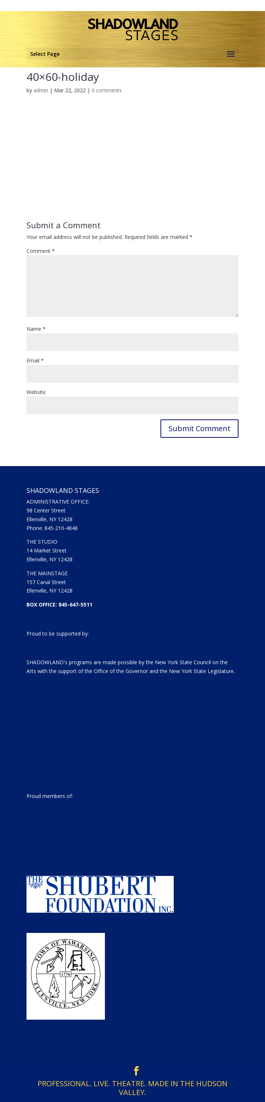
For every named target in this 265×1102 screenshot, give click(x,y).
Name (36, 328)
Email (35, 360)
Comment (40, 250)
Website (36, 392)
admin (40, 90)
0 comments (107, 90)
